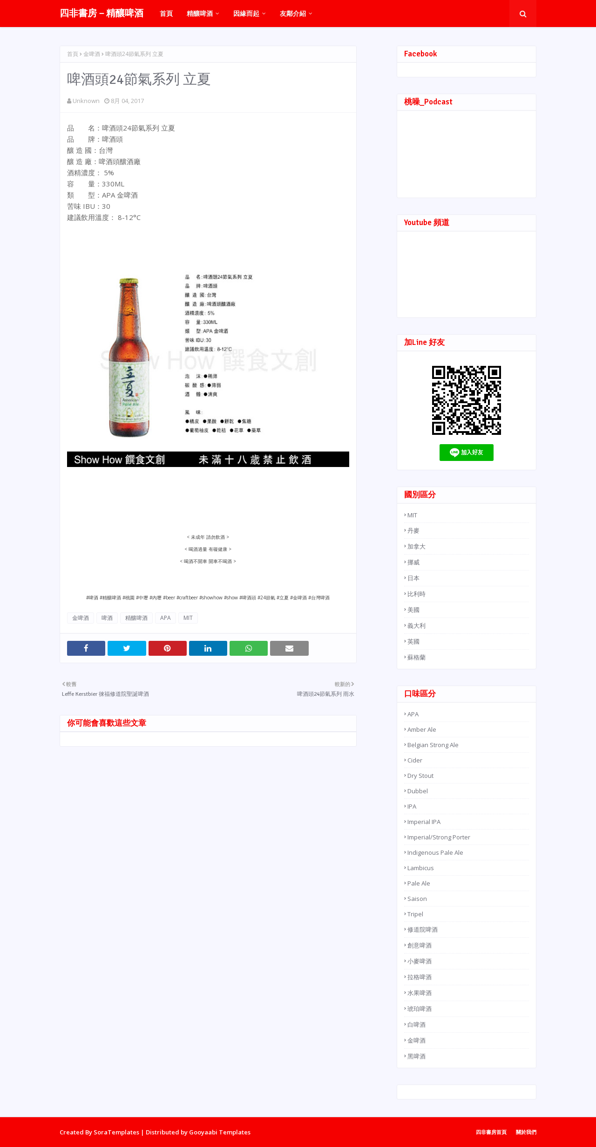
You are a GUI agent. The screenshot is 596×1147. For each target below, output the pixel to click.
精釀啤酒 (136, 618)
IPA (411, 806)
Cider (414, 760)
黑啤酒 (416, 1056)
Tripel (415, 914)
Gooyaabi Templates (220, 1132)
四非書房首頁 (491, 1131)
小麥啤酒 (419, 961)
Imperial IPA (423, 821)
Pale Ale (418, 883)
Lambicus (420, 868)
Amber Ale (421, 729)
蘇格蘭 (416, 657)
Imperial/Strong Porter (438, 837)
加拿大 (416, 546)
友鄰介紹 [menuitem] (293, 13)
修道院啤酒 (422, 929)
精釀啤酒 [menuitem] (200, 13)
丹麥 (413, 530)
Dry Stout (420, 775)
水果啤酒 (419, 993)
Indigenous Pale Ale (435, 852)
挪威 (413, 562)
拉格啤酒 (419, 977)
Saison (417, 898)
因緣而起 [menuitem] (246, 13)
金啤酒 (91, 54)
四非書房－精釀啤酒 (101, 13)
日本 (413, 578)
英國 (413, 641)
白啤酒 (416, 1024)
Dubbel (417, 791)
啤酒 (107, 618)
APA (165, 618)
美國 (413, 609)
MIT (188, 618)
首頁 (72, 54)
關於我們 (526, 1131)
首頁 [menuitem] (166, 13)
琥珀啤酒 (419, 1008)
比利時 (416, 594)
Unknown (86, 100)
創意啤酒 (419, 945)
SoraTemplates (116, 1132)
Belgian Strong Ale (433, 745)
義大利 (416, 625)
